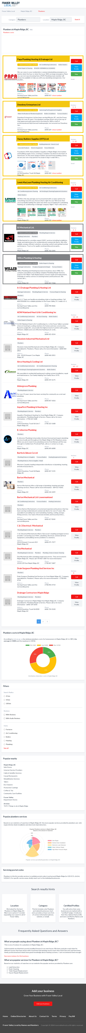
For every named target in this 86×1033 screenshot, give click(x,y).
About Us (33, 1016)
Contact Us (44, 1016)
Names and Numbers (30, 1025)
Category (12, 20)
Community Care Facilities (13, 793)
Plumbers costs (8, 32)
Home (5, 1016)
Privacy (63, 1016)
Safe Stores (8, 767)
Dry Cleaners (8, 785)
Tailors (6, 782)
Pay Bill (72, 1016)
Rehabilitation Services (12, 779)
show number (57, 95)
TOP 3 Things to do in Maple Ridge (16, 806)
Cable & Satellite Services (13, 773)
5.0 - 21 (75, 317)
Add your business (43, 1004)
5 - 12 (74, 141)
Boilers (8, 737)
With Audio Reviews (13, 718)
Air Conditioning (11, 733)
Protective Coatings (11, 788)
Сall (76, 61)
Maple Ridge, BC (26, 11)
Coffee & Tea (8, 790)
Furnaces (9, 729)
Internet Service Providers (13, 770)
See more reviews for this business (16, 956)
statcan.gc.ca (17, 639)
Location (46, 20)
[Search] (77, 19)
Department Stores (10, 800)
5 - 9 (74, 185)
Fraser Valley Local (8, 11)
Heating (9, 740)
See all (6, 748)
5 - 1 (74, 230)
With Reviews (11, 715)
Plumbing (9, 744)
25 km (8, 696)
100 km (8, 703)
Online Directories (18, 1016)
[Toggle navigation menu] (83, 4)
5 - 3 (74, 107)
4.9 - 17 (75, 366)
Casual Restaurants (10, 776)
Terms (54, 1016)
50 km (8, 700)
